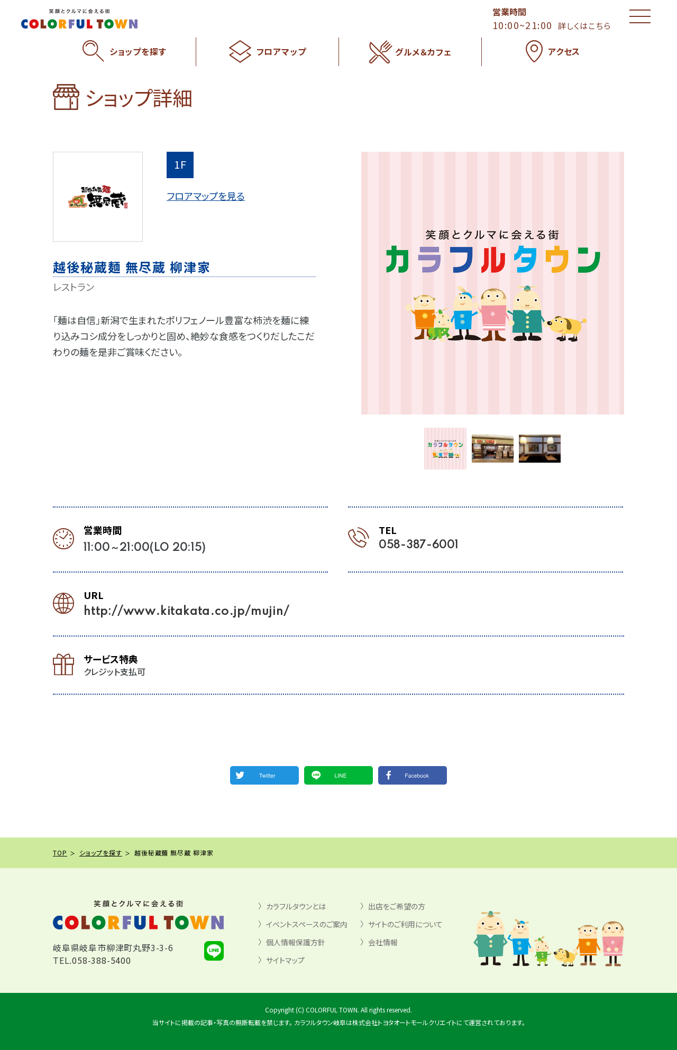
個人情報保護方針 (295, 942)
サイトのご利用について (405, 924)
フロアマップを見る (206, 195)
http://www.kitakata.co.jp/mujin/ (186, 612)
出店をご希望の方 (396, 906)
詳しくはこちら (584, 25)
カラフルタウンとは (296, 906)
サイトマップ (285, 960)
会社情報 (383, 942)
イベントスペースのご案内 (306, 924)
